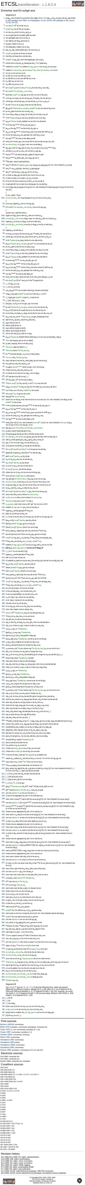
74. (4, 293)
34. (4, 128)
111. (3, 415)
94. (4, 357)
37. (4, 138)
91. (4, 346)
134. (3, 491)
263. (3, 916)
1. (4, 18)
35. (4, 131)
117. (3, 437)
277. (3, 962)
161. (3, 581)
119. (3, 443)
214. (3, 748)
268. (3, 932)
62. (4, 253)
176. (3, 628)
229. (3, 799)
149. (3, 541)
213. (3, 745)
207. (3, 727)
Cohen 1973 (5, 1029)
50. (4, 181)
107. (3, 399)
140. (3, 510)
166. (3, 597)
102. (3, 383)
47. (4, 171)
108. (3, 405)
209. (3, 733)
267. (3, 929)
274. (3, 952)
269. (3, 935)
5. (4, 35)
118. (3, 440)
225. (3, 786)
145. (3, 527)
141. (3, 514)
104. (3, 390)
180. (3, 642)
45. (4, 164)
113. (3, 422)
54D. (3, 224)
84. (4, 325)
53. (4, 204)
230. (3, 802)
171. (3, 612)
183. (3, 651)
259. (3, 903)
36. (4, 135)
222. (3, 777)
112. (3, 418)
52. (4, 187)
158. (3, 570)
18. (4, 76)
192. (3, 680)
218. (3, 761)
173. (3, 619)
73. (4, 290)
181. (3, 645)
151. (3, 548)
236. (3, 824)
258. (3, 900)
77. (4, 304)
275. (3, 955)
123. (3, 456)
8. (4, 44)
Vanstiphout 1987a (7, 1042)
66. (4, 267)
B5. (3, 1009)
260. (3, 906)
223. (3, 779)
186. (3, 661)
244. (3, 853)
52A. (3, 198)
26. (4, 101)
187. (3, 664)
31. (4, 117)
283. (3, 980)
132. (3, 485)
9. (4, 47)
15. (4, 66)
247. (3, 863)
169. (3, 606)
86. (4, 331)
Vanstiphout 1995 (7, 1047)
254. (3, 888)
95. (4, 361)
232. (3, 811)
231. (3, 806)
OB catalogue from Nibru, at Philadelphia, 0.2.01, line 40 (30, 20)
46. (4, 168)
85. (4, 328)
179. (3, 638)
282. (3, 977)
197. (3, 696)
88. (4, 336)
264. (3, 919)
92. (4, 350)
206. (3, 724)
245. (3, 856)
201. (3, 708)
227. (3, 793)
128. (3, 472)
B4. (3, 1006)
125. (3, 462)
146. (3, 530)
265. (3, 922)
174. (3, 622)
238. (3, 830)
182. (3, 648)
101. (3, 379)
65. (4, 263)
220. (3, 768)
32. (4, 121)
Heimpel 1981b (6, 1035)
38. (4, 141)
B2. (3, 1001)
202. (3, 711)
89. (4, 340)
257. (3, 897)
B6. (3, 1012)
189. (3, 670)
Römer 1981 (5, 1037)
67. (4, 270)
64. (4, 260)
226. (3, 789)
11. (4, 53)
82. (4, 320)
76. (4, 300)
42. (4, 154)
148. (3, 537)
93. (4, 353)
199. (3, 702)
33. (4, 124)
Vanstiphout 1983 (7, 1040)
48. (4, 175)
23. (4, 91)
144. (3, 523)
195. (3, 690)
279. (3, 968)
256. (3, 894)
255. (3, 891)
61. (4, 250)
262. (3, 913)
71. (4, 283)
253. (3, 884)
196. (3, 693)
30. (4, 114)
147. (3, 534)
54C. (3, 221)
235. (3, 821)
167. (3, 600)
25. (4, 98)
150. (3, 544)
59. (4, 243)
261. (3, 910)
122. (3, 452)
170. (3, 609)
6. (4, 38)
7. (4, 41)
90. (4, 343)
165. (3, 594)
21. (4, 84)
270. (3, 938)
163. (3, 588)
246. (3, 860)
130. (3, 479)
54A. (3, 215)
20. (4, 81)
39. (4, 144)
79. (4, 310)
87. (4, 333)
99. (4, 373)
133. (3, 488)
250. (3, 874)
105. (3, 393)
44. (4, 161)
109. (3, 408)
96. (4, 364)
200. (3, 705)
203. (3, 714)
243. (3, 850)
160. (3, 577)
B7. (3, 1015)
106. (3, 396)
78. (4, 307)
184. (3, 654)
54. (4, 207)
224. (3, 782)
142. (3, 517)
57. (4, 237)
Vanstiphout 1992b (7, 1045)
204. (3, 717)
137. (3, 500)
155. (3, 560)
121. (3, 449)
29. (4, 111)
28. (4, 108)
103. (3, 386)
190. (3, 674)
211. (3, 739)
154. (3, 557)
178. (3, 635)
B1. (3, 998)
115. (3, 431)
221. (3, 774)
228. (3, 796)
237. (3, 827)
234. (3, 817)
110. (3, 412)
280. (3, 971)
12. (4, 56)
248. (3, 868)
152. (3, 551)
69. (4, 277)
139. (3, 507)
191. (3, 677)
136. (3, 497)
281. (3, 974)
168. (3, 603)
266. (3, 925)
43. (4, 157)
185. (3, 657)
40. (4, 147)
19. (4, 78)
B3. (3, 1003)
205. (3, 720)
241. (3, 842)
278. (3, 965)
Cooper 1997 (5, 1032)
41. (4, 151)
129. (3, 475)
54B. (3, 218)
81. (4, 316)
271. (3, 941)
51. (4, 184)
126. (3, 466)
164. (3, 591)
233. (3, 814)
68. (4, 273)
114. (3, 428)
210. (3, 736)
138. (3, 504)
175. (3, 625)
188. (3, 667)
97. (4, 367)
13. (4, 59)
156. (3, 563)
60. (4, 247)
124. (3, 459)
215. (3, 751)
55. (4, 230)
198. (3, 699)
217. (3, 758)
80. (4, 313)
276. (3, 958)
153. (3, 554)
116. (3, 434)
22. (4, 87)
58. (4, 240)
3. (4, 29)
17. (4, 73)
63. (4, 256)
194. (3, 687)
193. (3, 684)
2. (4, 25)
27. (4, 104)
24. (4, 94)
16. (4, 70)
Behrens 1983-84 (7, 1024)
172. (3, 616)
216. (3, 754)
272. (3, 945)
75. (4, 297)
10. (4, 50)
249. (3, 871)
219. (3, 765)
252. (3, 881)
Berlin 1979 (4, 1027)
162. (3, 584)
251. (3, 877)
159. (3, 574)
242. (3, 845)
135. (3, 494)
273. (3, 948)
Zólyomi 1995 (5, 1050)
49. (4, 178)
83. (4, 323)
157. (3, 567)
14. (4, 63)
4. (4, 32)
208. (3, 730)
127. (3, 469)
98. (4, 370)
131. (3, 482)
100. (3, 376)
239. (3, 833)
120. (3, 446)
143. (3, 520)
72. (4, 287)
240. (3, 839)
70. (4, 280)
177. (3, 632)
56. (4, 233)
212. (3, 742)
